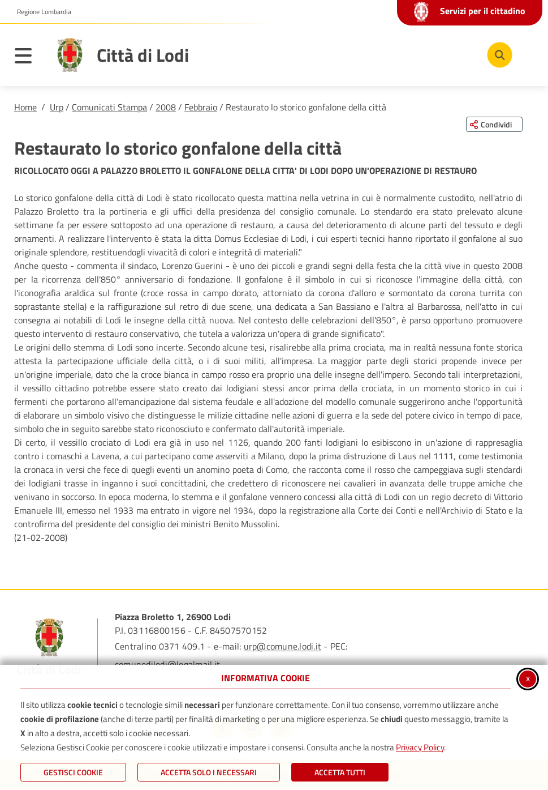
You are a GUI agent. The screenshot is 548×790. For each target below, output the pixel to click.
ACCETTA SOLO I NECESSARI (209, 772)
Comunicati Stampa (109, 107)
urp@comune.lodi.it (282, 646)
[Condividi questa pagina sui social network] (494, 124)
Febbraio (200, 107)
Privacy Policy (420, 747)
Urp (56, 107)
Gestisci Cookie (73, 772)
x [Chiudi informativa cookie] (528, 678)
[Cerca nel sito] (499, 54)
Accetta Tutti (339, 772)
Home (25, 107)
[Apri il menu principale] (29, 58)
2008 (166, 107)
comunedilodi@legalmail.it (167, 664)
